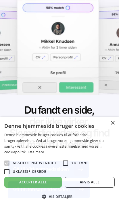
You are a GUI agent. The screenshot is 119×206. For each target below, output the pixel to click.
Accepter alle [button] (33, 182)
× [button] (112, 123)
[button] (59, 196)
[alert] (59, 161)
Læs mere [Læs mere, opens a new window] (36, 152)
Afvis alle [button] (89, 182)
